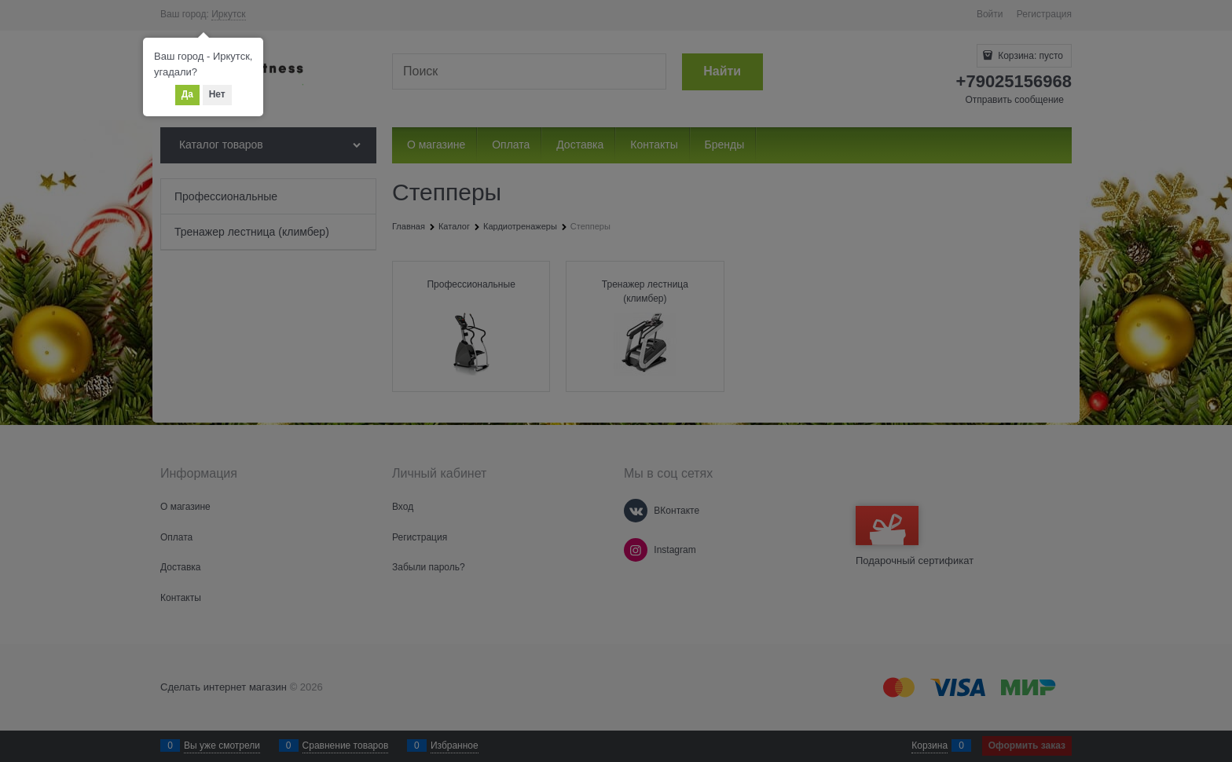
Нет (217, 94)
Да (187, 94)
